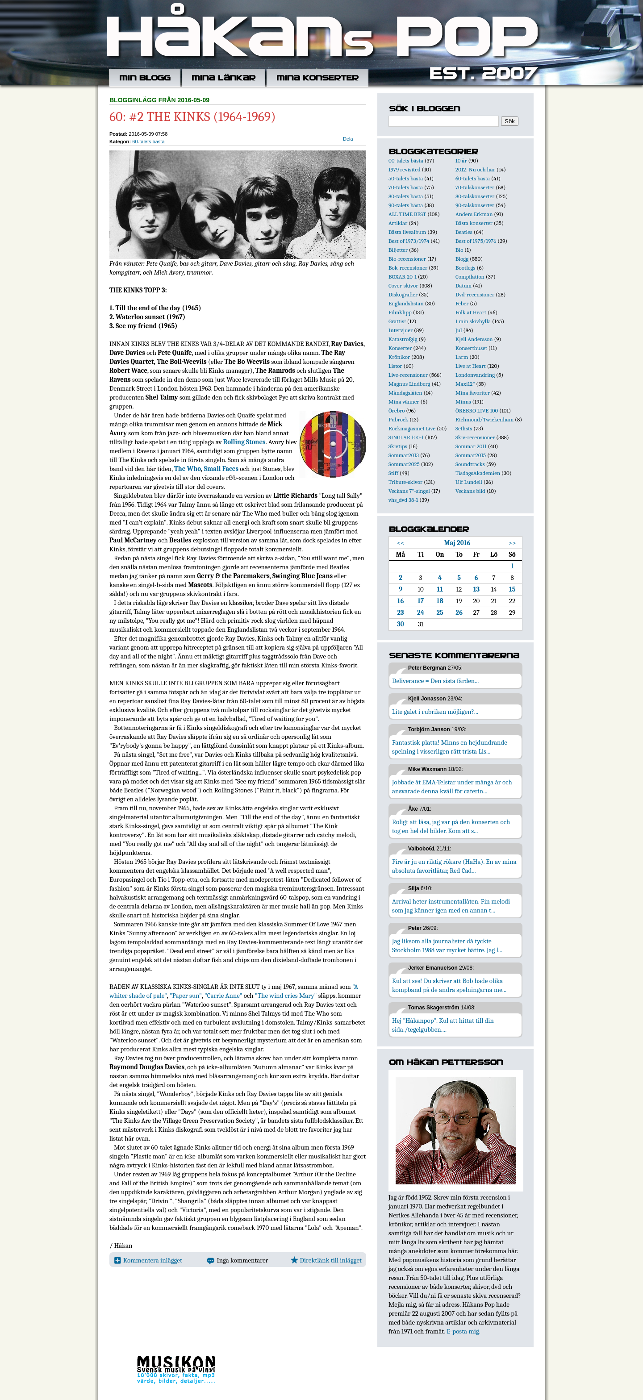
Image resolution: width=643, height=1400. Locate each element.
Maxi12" (465, 383)
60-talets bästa (148, 141)
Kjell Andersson (474, 339)
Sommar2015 (470, 455)
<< (401, 543)
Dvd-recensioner (474, 294)
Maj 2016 (457, 543)
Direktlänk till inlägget (326, 1260)
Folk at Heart (470, 312)
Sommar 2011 (471, 446)
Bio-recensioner (407, 258)
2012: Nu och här (475, 169)
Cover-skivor (403, 285)
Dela (348, 139)
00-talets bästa (405, 160)
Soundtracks (470, 464)
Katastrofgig (403, 339)
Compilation (469, 276)
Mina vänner (403, 401)
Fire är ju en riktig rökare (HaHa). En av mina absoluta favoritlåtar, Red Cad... (454, 866)
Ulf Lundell (468, 482)
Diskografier (403, 294)
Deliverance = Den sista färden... (435, 681)
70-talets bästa (405, 187)
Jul (458, 330)
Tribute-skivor (405, 482)
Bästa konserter (474, 223)
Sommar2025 (404, 464)
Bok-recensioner (407, 267)
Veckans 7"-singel (409, 491)
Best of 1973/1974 (408, 241)
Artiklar (397, 223)
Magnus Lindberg (409, 383)
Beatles (463, 232)
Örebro (396, 410)
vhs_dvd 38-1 (403, 499)
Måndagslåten (405, 392)
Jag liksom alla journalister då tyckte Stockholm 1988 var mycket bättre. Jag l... (447, 945)
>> (512, 543)
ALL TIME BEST (407, 214)
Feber (461, 303)
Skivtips (397, 446)
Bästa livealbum (407, 232)
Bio (459, 249)
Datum (463, 285)
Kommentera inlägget (148, 1260)
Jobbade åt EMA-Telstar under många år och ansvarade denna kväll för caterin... (452, 786)
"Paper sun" (186, 996)
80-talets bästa (405, 196)
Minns (463, 401)
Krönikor (399, 357)
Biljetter (398, 249)
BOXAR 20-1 (402, 276)
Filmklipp (400, 312)
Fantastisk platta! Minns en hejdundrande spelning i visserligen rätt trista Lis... (449, 746)
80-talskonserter (474, 196)
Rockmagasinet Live (411, 428)
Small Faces (221, 469)
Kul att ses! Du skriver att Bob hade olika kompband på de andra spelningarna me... (449, 985)
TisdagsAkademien (477, 473)
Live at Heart (470, 365)
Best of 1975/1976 (475, 241)
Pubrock (398, 419)
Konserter (400, 348)
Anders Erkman (474, 214)
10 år (461, 160)
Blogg (461, 258)
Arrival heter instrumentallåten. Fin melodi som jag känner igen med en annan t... (451, 905)
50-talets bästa (405, 178)
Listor (395, 365)
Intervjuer (400, 330)
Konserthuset (471, 348)
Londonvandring (475, 374)
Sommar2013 (403, 455)
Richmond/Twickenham (484, 419)
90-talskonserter (474, 205)
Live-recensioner (408, 374)
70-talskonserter (474, 187)
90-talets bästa (405, 205)
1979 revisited (404, 169)
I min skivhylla (473, 321)
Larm (461, 357)
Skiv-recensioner (475, 437)
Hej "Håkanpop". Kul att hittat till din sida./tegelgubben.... (443, 1025)
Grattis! (397, 321)
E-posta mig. (463, 1331)
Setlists (463, 428)
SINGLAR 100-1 (406, 437)
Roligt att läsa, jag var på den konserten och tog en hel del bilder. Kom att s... (451, 826)
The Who (187, 469)
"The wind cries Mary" (286, 996)
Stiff (393, 473)
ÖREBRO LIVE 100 (476, 410)
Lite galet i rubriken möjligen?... (435, 712)
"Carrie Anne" (223, 996)
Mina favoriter (472, 392)
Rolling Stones (244, 442)
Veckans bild (470, 491)
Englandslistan (406, 303)
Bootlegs (465, 267)
